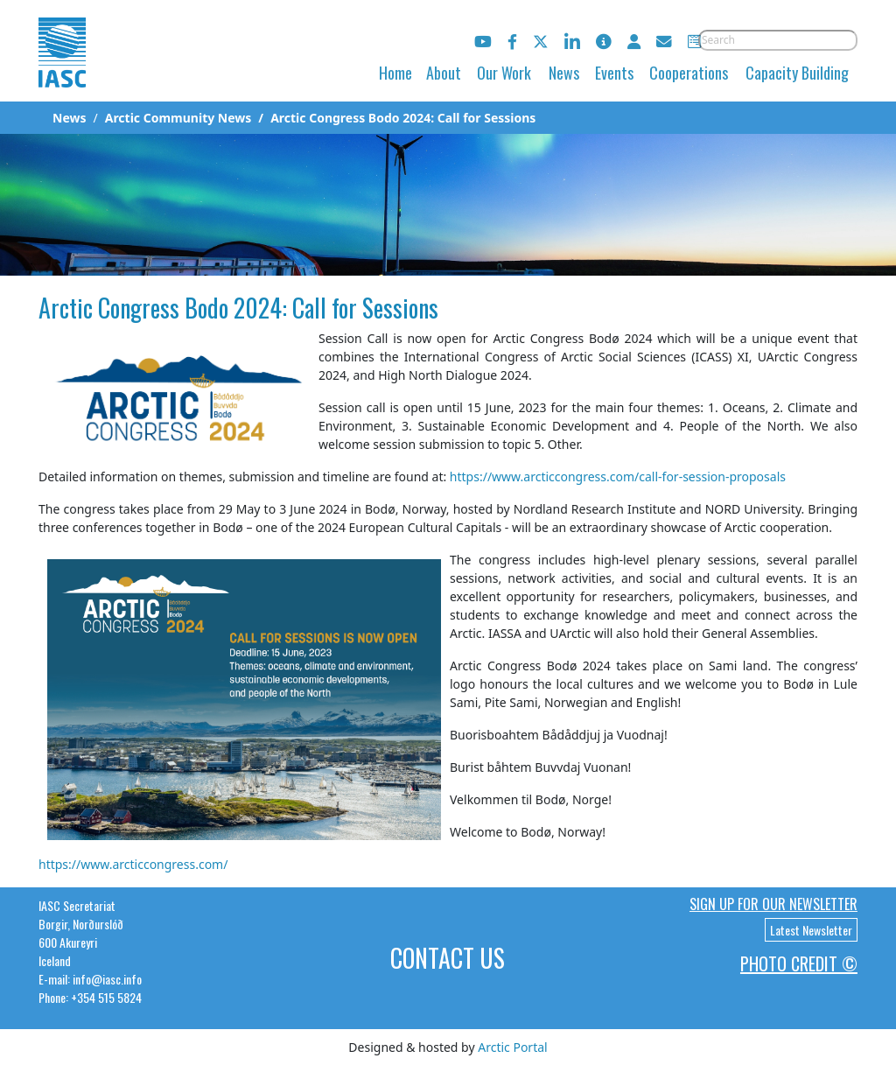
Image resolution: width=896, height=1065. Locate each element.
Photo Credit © (799, 963)
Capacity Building (797, 72)
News (564, 72)
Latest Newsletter (811, 930)
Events (614, 72)
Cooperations (688, 72)
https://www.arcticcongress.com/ (133, 864)
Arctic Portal (512, 1047)
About (443, 72)
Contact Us (447, 958)
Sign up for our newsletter (774, 903)
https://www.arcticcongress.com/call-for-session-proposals (618, 476)
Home (395, 72)
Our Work (504, 72)
